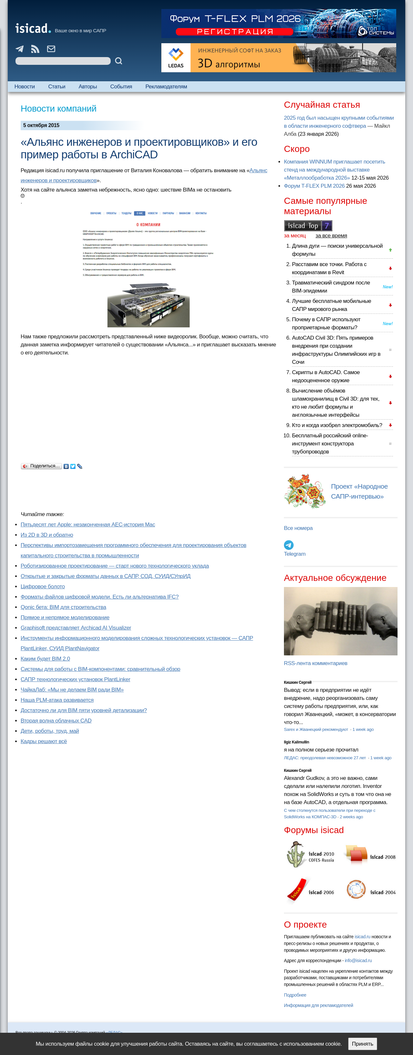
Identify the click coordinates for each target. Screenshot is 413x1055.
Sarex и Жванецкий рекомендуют (316, 729)
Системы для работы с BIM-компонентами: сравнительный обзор (100, 669)
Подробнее (295, 995)
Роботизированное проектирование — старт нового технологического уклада (115, 566)
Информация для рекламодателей (318, 1005)
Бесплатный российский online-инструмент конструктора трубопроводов (330, 444)
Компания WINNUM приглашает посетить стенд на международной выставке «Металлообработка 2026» (334, 170)
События (121, 87)
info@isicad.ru (358, 960)
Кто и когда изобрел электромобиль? (337, 425)
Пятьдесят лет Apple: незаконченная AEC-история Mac (88, 525)
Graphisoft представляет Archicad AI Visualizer (76, 628)
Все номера (298, 528)
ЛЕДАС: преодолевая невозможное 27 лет (325, 757)
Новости (25, 87)
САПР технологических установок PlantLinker (75, 679)
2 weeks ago (351, 816)
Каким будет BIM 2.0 (45, 659)
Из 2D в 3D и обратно (47, 535)
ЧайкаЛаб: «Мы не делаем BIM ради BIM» (72, 690)
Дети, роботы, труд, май (50, 731)
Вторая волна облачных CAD (56, 721)
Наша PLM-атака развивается (57, 700)
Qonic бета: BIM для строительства (63, 607)
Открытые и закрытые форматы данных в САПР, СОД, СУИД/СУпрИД (105, 576)
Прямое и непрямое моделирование (65, 617)
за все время (331, 236)
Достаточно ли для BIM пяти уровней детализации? (84, 710)
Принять (362, 1044)
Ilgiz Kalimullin (296, 742)
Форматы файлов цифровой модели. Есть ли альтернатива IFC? (100, 597)
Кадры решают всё (44, 741)
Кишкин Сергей (298, 682)
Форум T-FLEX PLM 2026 (314, 186)
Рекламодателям (166, 87)
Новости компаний (58, 109)
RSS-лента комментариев (316, 663)
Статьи (56, 87)
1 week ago (363, 729)
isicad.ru (362, 936)
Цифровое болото (43, 586)
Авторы (88, 87)
